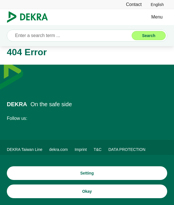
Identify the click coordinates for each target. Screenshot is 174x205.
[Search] (149, 35)
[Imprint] (80, 149)
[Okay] (87, 191)
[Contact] (134, 4)
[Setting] (87, 173)
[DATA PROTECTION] (126, 149)
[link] (157, 4)
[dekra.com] (58, 149)
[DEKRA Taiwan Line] (24, 149)
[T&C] (98, 149)
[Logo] (30, 17)
